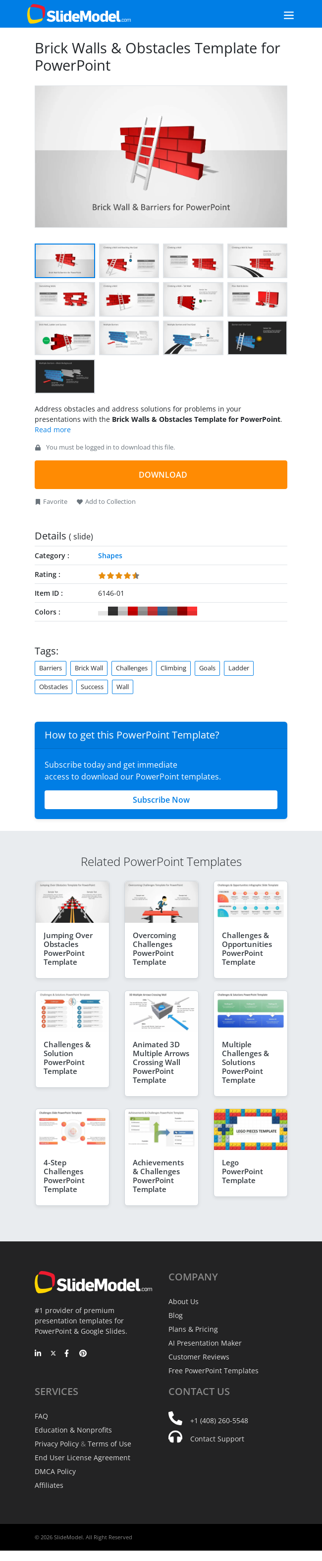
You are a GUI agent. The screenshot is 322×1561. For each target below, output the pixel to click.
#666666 (172, 611)
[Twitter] (53, 1354)
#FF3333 (192, 611)
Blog (175, 1315)
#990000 (182, 611)
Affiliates (49, 1485)
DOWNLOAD (163, 474)
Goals (207, 667)
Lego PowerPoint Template (242, 1171)
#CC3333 (153, 611)
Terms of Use (109, 1443)
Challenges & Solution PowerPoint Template (67, 1057)
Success (92, 686)
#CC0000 (133, 611)
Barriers (50, 667)
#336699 (162, 611)
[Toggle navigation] (278, 14)
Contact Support (217, 1438)
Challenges (132, 667)
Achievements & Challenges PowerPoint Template (158, 1175)
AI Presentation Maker (205, 1343)
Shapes (110, 555)
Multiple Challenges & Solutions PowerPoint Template (245, 1062)
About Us (183, 1301)
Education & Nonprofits (73, 1430)
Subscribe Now (161, 799)
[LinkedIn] (38, 1354)
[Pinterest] (83, 1354)
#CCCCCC (123, 611)
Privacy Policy (57, 1443)
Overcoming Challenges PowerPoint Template (154, 948)
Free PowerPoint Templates (213, 1370)
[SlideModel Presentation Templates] (79, 14)
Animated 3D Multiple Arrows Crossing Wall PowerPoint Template (161, 1062)
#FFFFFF (103, 611)
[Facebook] (68, 1354)
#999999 (143, 611)
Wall (122, 686)
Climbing (173, 667)
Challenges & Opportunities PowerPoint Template (247, 948)
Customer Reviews (198, 1356)
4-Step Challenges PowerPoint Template (64, 1175)
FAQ (41, 1416)
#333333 (113, 611)
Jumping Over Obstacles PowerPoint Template (68, 948)
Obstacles (53, 686)
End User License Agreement (82, 1457)
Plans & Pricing (193, 1329)
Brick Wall (89, 667)
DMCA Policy (55, 1471)
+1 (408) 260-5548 (219, 1420)
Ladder (238, 667)
